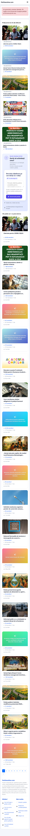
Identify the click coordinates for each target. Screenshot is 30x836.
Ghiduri (4, 799)
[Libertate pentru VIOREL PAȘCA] (15, 36)
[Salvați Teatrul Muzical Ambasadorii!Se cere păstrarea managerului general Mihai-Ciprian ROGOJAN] (15, 61)
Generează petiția (14, 196)
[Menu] (27, 2)
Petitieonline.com (7, 2)
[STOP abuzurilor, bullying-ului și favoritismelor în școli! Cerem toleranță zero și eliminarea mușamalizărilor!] (15, 113)
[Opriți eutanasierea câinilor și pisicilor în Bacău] (15, 139)
